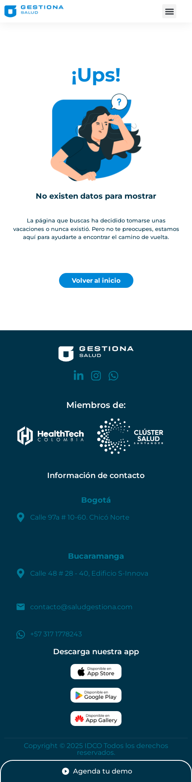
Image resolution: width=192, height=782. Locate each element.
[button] (169, 11)
